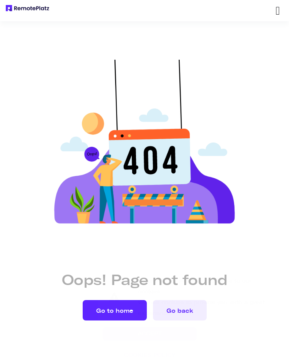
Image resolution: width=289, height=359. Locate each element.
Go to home (114, 310)
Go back (180, 310)
